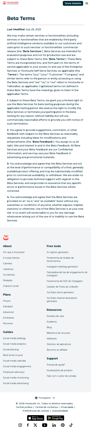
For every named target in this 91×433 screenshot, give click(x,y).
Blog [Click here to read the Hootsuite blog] (49, 327)
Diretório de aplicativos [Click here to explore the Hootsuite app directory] (59, 344)
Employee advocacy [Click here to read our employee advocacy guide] (14, 372)
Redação (7, 280)
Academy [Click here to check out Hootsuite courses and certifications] (52, 321)
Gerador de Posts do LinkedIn (62, 286)
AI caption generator (58, 252)
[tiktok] (71, 425)
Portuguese (45, 398)
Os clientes (9, 274)
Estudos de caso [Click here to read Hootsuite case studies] (55, 316)
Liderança (8, 269)
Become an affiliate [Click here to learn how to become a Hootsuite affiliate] (57, 349)
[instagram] (20, 425)
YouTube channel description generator (62, 300)
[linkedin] (54, 425)
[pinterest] (62, 425)
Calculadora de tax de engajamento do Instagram (67, 274)
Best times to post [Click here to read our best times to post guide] (13, 355)
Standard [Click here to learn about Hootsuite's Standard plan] (8, 306)
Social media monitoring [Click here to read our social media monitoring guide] (16, 377)
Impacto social (11, 286)
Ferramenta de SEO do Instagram (65, 281)
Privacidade (67, 407)
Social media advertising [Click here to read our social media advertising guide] (16, 383)
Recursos (8, 323)
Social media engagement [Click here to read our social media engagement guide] (17, 366)
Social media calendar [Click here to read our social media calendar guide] (14, 360)
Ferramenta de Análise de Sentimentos (60, 259)
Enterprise (8, 317)
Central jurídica (24, 407)
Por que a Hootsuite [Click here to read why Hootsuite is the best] (14, 252)
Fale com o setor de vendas (61, 376)
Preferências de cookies (36, 410)
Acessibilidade (60, 410)
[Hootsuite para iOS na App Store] (35, 418)
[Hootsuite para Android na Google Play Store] (55, 418)
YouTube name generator (60, 292)
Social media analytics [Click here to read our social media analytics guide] (14, 344)
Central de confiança (46, 407)
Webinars (52, 338)
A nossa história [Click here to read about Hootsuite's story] (11, 257)
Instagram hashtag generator (62, 266)
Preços (6, 301)
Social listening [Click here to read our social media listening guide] (11, 349)
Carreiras (7, 263)
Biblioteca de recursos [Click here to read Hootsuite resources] (58, 333)
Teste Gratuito (73, 3)
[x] (35, 425)
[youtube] (45, 425)
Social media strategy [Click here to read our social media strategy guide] (14, 338)
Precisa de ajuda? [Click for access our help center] (56, 364)
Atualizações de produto (59, 370)
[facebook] (27, 425)
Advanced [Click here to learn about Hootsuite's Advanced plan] (8, 312)
